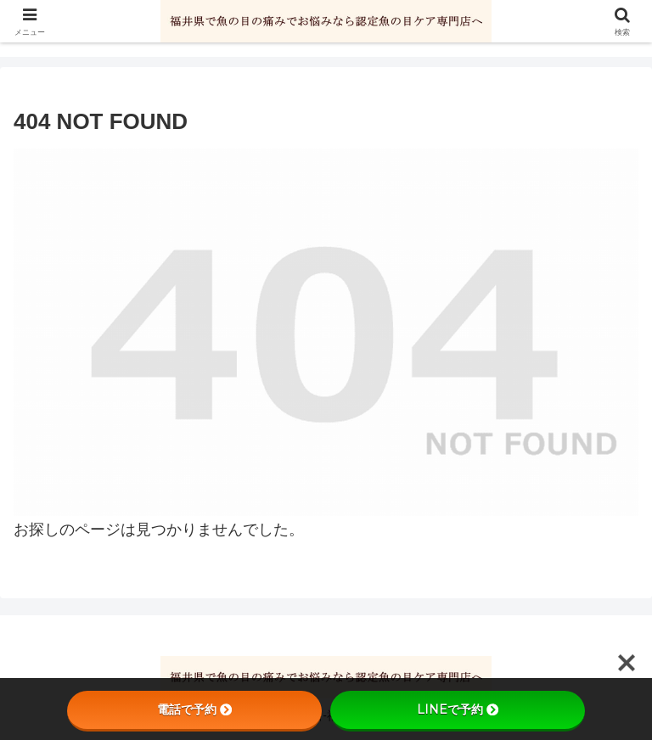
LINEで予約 (457, 709)
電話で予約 (194, 709)
